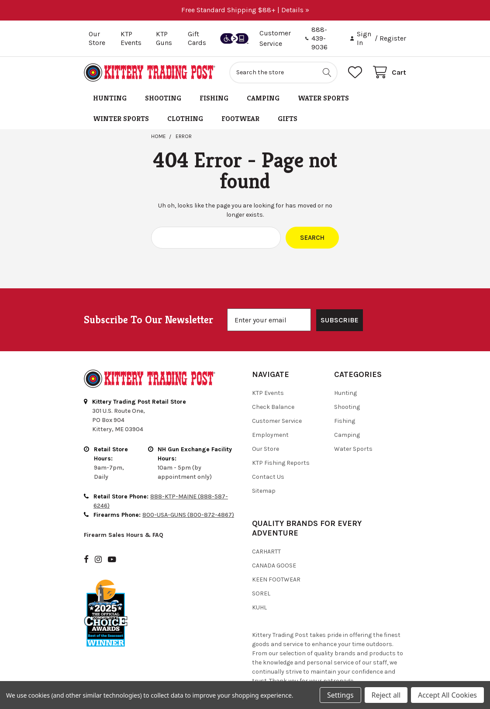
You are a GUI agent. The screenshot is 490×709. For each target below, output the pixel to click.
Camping (263, 98)
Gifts (287, 118)
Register (393, 38)
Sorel (261, 593)
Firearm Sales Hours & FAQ (123, 535)
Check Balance (273, 407)
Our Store (97, 38)
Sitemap (264, 491)
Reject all (386, 695)
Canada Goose (274, 565)
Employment (270, 435)
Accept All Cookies (447, 695)
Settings (340, 695)
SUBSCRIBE (340, 320)
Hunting (110, 98)
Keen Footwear (276, 579)
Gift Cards (197, 38)
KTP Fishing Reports (281, 463)
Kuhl (259, 607)
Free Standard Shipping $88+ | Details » (245, 10)
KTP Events (131, 38)
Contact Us (268, 477)
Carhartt (266, 551)
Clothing (185, 118)
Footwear (240, 118)
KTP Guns (164, 38)
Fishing (214, 98)
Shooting (163, 98)
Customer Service (277, 421)
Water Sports (323, 98)
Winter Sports (121, 118)
